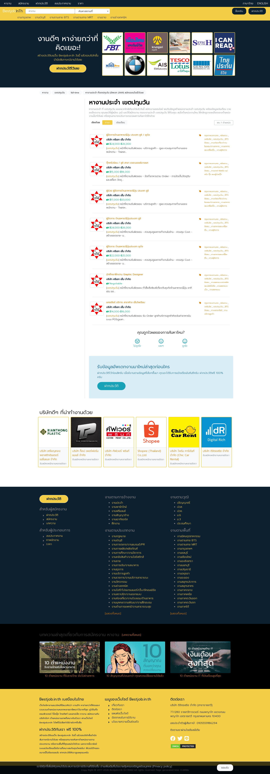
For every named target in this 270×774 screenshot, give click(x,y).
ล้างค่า (44, 145)
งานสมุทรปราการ (186, 582)
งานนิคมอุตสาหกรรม (188, 536)
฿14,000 (114, 311)
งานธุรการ (117, 569)
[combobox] (50, 11)
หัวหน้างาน (50, 335)
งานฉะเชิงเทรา (185, 561)
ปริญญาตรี (183, 503)
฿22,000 (115, 255)
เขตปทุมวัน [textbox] (51, 164)
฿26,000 (126, 144)
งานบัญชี (40, 17)
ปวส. (180, 507)
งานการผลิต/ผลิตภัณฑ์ (125, 549)
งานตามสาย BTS (59, 17)
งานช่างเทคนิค (118, 17)
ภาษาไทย (248, 3)
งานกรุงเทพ (24, 17)
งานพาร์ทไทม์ (119, 507)
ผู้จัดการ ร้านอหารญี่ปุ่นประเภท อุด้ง (124, 246)
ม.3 (179, 519)
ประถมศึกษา (184, 523)
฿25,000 (126, 255)
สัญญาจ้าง (50, 220)
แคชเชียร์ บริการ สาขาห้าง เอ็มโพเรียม (125, 302)
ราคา (80, 3)
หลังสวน (223, 135)
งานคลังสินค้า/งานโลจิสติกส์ (128, 557)
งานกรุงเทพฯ (184, 549)
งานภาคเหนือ (184, 594)
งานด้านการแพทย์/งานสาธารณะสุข (131, 607)
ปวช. (180, 511)
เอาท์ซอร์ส (49, 236)
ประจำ (47, 209)
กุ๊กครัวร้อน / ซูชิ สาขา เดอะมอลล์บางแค (127, 163)
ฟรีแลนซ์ (48, 225)
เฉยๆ (161, 344)
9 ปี (46, 305)
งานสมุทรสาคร (185, 586)
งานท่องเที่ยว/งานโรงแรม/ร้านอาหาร (132, 598)
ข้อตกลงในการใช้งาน (123, 718)
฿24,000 (115, 144)
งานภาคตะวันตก (186, 602)
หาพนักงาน (52, 540)
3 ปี (46, 272)
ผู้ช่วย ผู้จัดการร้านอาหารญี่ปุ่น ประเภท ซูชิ (127, 191)
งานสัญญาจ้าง (120, 515)
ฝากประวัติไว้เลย (67, 68)
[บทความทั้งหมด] (131, 635)
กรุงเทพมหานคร (211, 135)
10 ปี (46, 310)
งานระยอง (183, 578)
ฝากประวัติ (42, 3)
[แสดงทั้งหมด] (113, 613)
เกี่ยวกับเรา (118, 705)
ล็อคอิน (239, 11)
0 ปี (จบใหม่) (51, 255)
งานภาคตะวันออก (187, 598)
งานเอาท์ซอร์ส (120, 519)
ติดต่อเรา (117, 709)
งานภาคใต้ (183, 607)
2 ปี (46, 266)
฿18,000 (125, 172)
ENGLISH (262, 3)
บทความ (51, 523)
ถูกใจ (184, 344)
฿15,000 (114, 172)
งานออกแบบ (215, 289)
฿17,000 (114, 200)
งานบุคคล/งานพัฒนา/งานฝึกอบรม (132, 602)
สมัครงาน (23, 3)
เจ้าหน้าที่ (48, 329)
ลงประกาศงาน (63, 3)
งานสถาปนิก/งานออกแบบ (126, 594)
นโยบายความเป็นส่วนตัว (125, 722)
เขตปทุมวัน (112, 148)
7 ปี (46, 294)
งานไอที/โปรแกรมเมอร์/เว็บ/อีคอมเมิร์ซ (134, 590)
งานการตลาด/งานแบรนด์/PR (128, 544)
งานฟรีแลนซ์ (119, 511)
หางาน (7, 3)
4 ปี (46, 277)
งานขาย (101, 17)
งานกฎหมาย (119, 536)
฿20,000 (125, 200)
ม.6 (179, 515)
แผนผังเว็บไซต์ (120, 713)
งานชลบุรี (182, 553)
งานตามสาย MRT (83, 17)
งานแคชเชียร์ (216, 310)
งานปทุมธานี (184, 569)
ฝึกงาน (48, 231)
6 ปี (46, 288)
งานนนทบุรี (183, 565)
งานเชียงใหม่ (184, 557)
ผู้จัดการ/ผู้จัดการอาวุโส (57, 340)
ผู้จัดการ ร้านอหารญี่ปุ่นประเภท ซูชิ (123, 218)
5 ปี (46, 283)
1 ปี (45, 260)
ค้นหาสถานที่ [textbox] (90, 10)
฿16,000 (125, 311)
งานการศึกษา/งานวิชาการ (126, 553)
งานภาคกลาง (185, 590)
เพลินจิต (207, 139)
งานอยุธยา (183, 573)
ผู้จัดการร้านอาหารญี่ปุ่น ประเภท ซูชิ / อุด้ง (128, 135)
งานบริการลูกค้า (121, 573)
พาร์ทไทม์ (49, 214)
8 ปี (46, 299)
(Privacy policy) (162, 766)
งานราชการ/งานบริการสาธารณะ (130, 578)
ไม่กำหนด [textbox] (50, 139)
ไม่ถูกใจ (137, 344)
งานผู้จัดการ (222, 150)
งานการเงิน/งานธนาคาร (125, 565)
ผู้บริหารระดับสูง (53, 346)
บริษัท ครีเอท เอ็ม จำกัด (118, 139)
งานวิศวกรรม (119, 582)
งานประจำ (117, 503)
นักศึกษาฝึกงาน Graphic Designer (124, 274)
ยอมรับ (225, 768)
